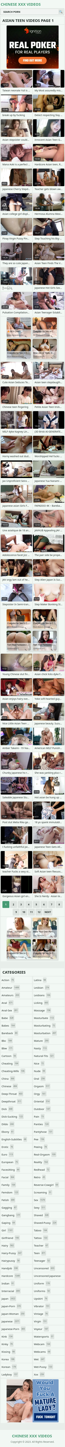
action (8, 980)
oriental (42, 1101)
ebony (8, 1131)
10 (23, 912)
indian (8, 1283)
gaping (9, 1222)
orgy (40, 1093)
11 (31, 912)
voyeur (41, 1329)
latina (40, 980)
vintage (41, 1313)
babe (8, 1018)
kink (7, 1336)
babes (9, 1025)
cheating (10, 1063)
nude (40, 1071)
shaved (41, 1215)
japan (9, 1298)
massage (42, 1010)
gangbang (11, 1215)
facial (8, 1177)
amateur (11, 987)
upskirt (41, 1298)
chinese (10, 1086)
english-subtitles (14, 1139)
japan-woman (13, 1313)
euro (8, 1154)
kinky (8, 1344)
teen (40, 1253)
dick (7, 1109)
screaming (43, 1192)
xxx (39, 1374)
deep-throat (12, 1093)
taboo (41, 1230)
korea (8, 1359)
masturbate (44, 1018)
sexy (40, 1207)
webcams (42, 1351)
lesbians (42, 995)
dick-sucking (13, 1116)
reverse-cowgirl (46, 1184)
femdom (10, 1192)
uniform (42, 1283)
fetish (8, 1200)
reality (41, 1162)
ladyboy (10, 1374)
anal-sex (10, 1010)
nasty (40, 1048)
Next (48, 912)
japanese (11, 1321)
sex (40, 1200)
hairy (8, 1245)
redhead (42, 1169)
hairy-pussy (12, 1253)
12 (39, 912)
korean (9, 1366)
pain (39, 1116)
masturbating (45, 1025)
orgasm (42, 1086)
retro (40, 1177)
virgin (41, 1321)
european (10, 1162)
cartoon (9, 1055)
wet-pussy (43, 1366)
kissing (9, 1351)
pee (39, 1139)
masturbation (45, 1033)
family (9, 1184)
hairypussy (11, 1260)
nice (39, 1063)
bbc (7, 1040)
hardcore (11, 1275)
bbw (7, 1048)
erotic (8, 1146)
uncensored (44, 1268)
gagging (9, 1207)
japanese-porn (14, 1329)
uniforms (42, 1291)
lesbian (42, 987)
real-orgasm (45, 1154)
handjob (10, 1268)
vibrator (42, 1306)
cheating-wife (13, 1071)
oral (40, 1078)
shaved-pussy (45, 1222)
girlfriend (11, 1237)
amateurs (11, 995)
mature (41, 1040)
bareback (10, 1033)
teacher (41, 1245)
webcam (42, 1344)
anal (8, 1002)
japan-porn (11, 1306)
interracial (11, 1291)
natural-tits (44, 1055)
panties (41, 1124)
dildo (8, 1124)
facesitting (11, 1169)
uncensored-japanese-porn (47, 1276)
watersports (44, 1336)
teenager (42, 1260)
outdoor (42, 1109)
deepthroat (12, 1101)
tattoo (41, 1237)
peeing (41, 1146)
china (8, 1078)
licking (41, 1002)
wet (39, 1359)
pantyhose (43, 1131)
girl (8, 1230)
